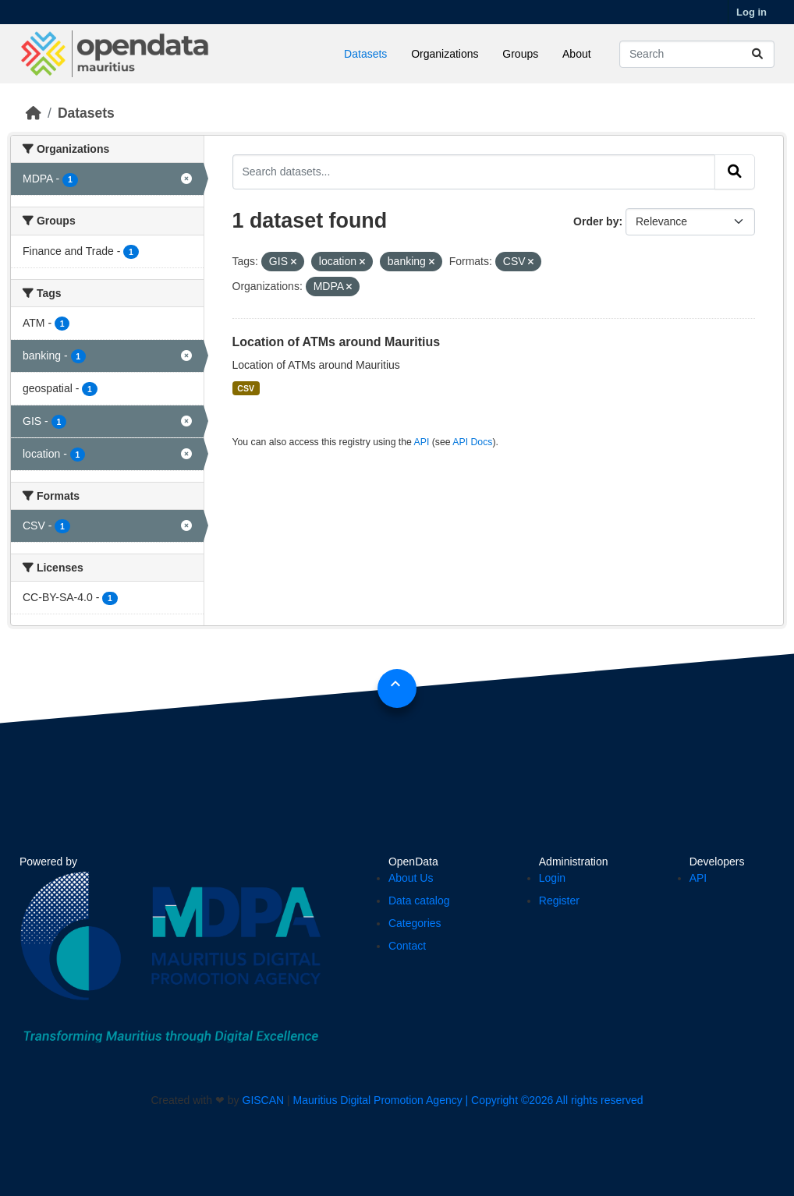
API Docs (472, 442)
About (576, 54)
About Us (411, 878)
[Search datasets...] (697, 54)
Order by (596, 221)
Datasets (365, 54)
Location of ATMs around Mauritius (336, 342)
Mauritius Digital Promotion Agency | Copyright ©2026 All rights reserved (468, 1100)
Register (559, 900)
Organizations (444, 54)
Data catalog (419, 900)
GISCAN (264, 1100)
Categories (414, 923)
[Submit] (757, 54)
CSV (245, 388)
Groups (520, 54)
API (422, 442)
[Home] (33, 113)
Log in (751, 12)
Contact (407, 945)
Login (552, 878)
